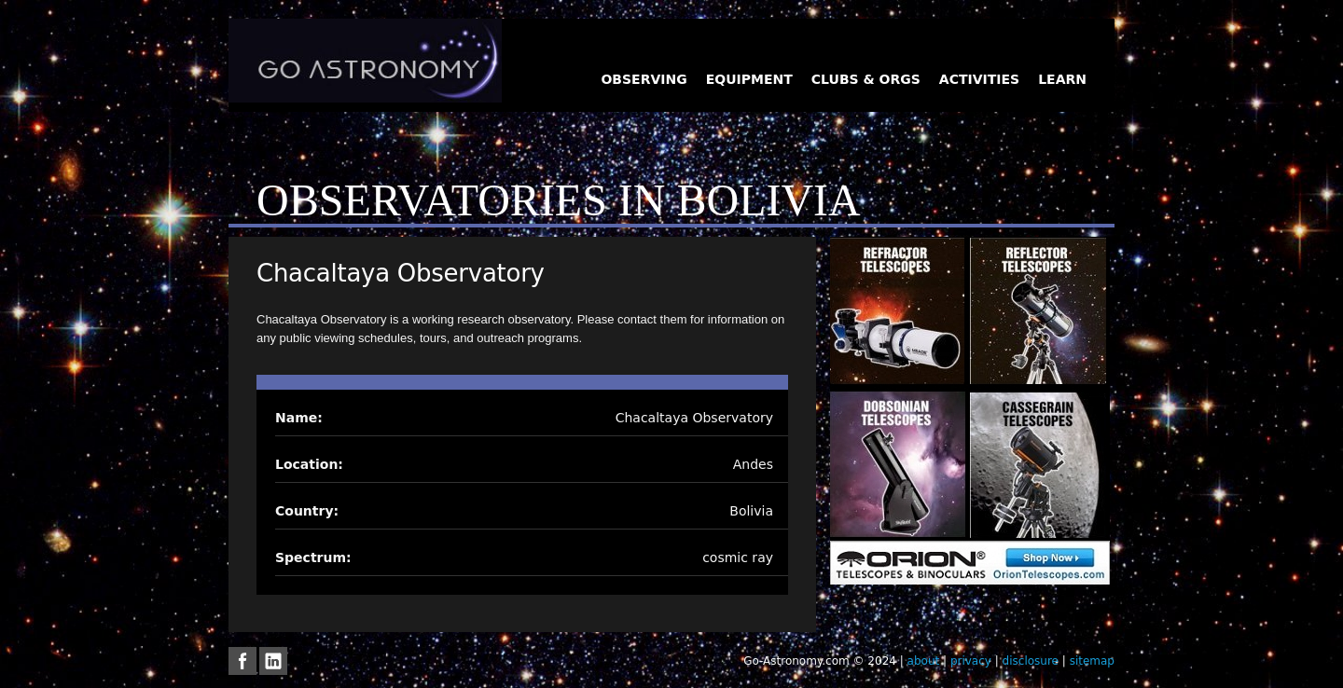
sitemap (1092, 660)
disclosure (1031, 660)
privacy (970, 660)
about (923, 660)
